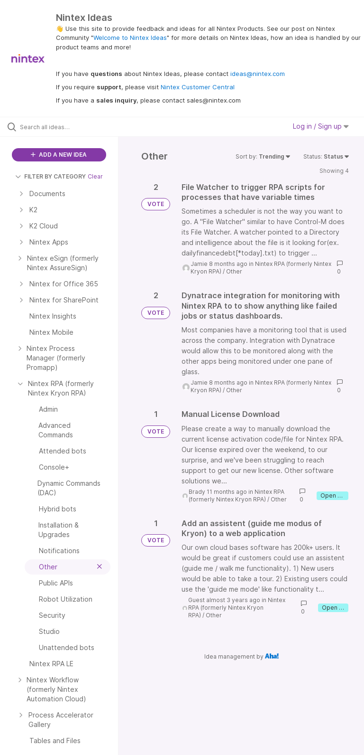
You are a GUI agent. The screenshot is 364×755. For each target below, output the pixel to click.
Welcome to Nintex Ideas (130, 37)
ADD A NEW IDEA (59, 154)
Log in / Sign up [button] (321, 126)
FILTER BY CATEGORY (50, 176)
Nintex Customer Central (198, 87)
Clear (95, 176)
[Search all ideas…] (64, 126)
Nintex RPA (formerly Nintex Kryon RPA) (236, 495)
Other (234, 271)
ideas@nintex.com (257, 73)
